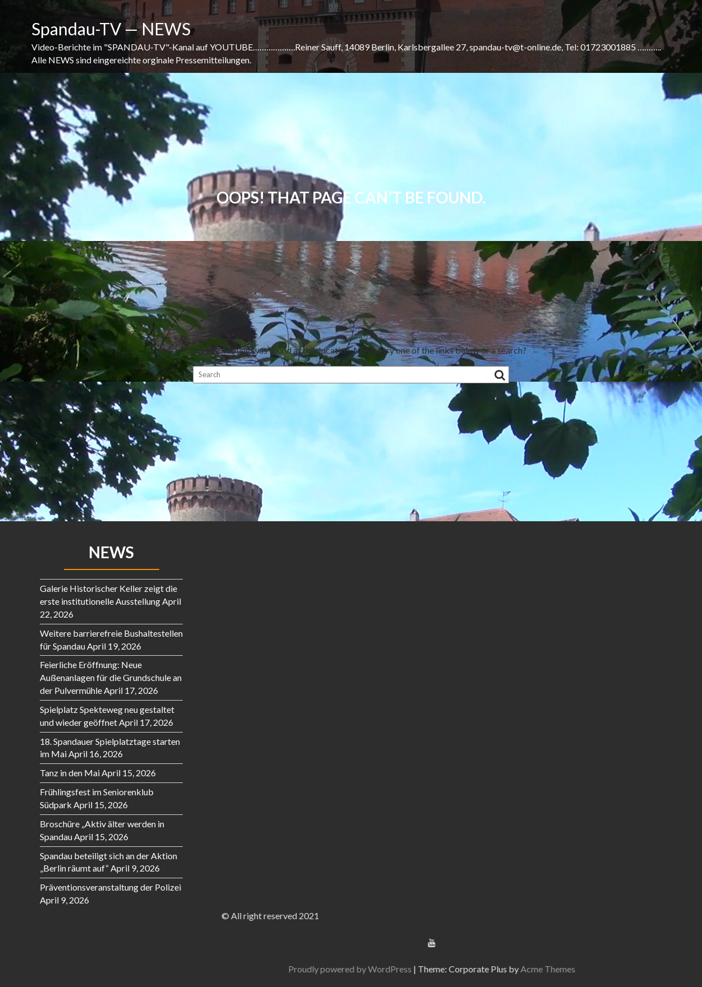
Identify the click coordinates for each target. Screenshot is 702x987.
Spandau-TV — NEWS (111, 28)
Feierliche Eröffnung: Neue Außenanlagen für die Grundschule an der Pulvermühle (111, 677)
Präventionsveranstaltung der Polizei (110, 887)
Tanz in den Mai (70, 772)
